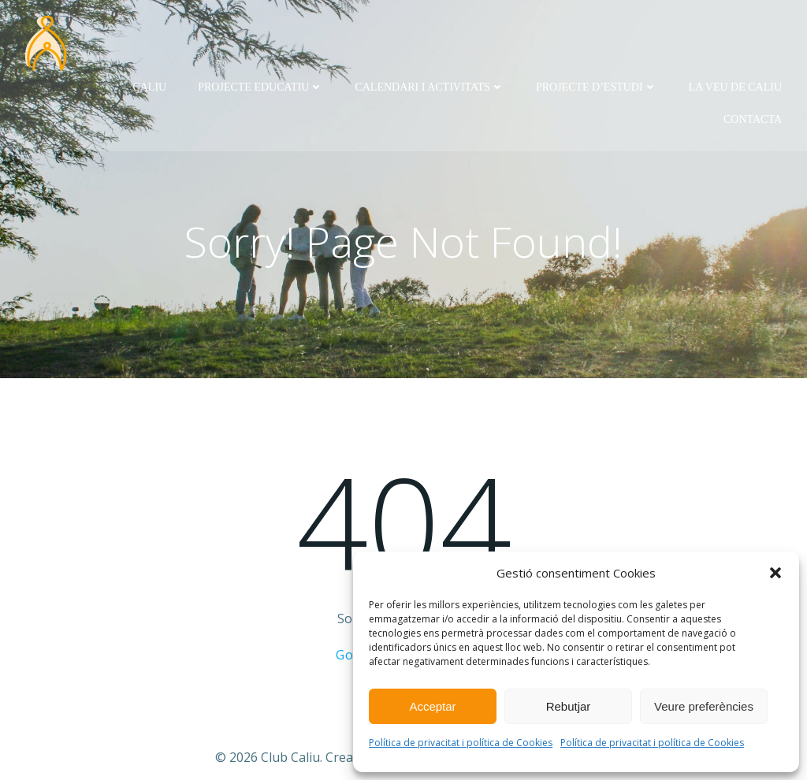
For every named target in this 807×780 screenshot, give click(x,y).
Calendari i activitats (429, 87)
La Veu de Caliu (735, 87)
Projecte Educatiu (260, 87)
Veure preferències (703, 706)
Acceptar (432, 706)
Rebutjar (568, 706)
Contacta (752, 119)
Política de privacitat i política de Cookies (460, 742)
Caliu (149, 87)
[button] (775, 573)
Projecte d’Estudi (596, 87)
